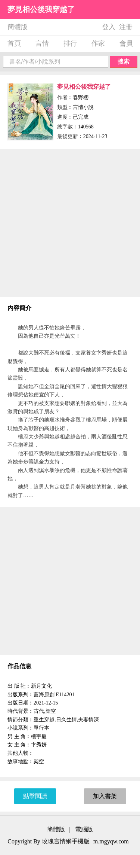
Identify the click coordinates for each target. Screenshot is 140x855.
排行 (70, 43)
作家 (98, 43)
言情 (42, 43)
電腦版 (84, 829)
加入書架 (105, 796)
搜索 (124, 61)
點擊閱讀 (35, 796)
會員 (126, 43)
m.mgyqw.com (111, 841)
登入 (108, 27)
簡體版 (17, 27)
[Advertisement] (70, 223)
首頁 (14, 43)
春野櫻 (80, 97)
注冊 (126, 27)
